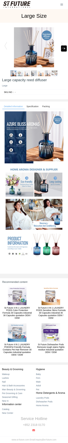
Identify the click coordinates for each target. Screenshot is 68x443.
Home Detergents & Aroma (50, 393)
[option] (34, 47)
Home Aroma (42, 405)
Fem (38, 378)
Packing (46, 106)
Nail (4, 382)
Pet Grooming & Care (12, 393)
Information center (12, 404)
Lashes (5, 378)
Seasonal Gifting (10, 397)
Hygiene (40, 369)
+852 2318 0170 (34, 424)
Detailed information (13, 106)
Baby (38, 374)
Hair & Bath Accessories (13, 385)
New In (5, 401)
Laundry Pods (42, 398)
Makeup (6, 374)
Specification (33, 106)
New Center (7, 413)
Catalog (5, 409)
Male (38, 382)
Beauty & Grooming (12, 369)
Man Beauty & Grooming (13, 389)
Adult (38, 385)
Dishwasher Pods (44, 401)
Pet (37, 389)
